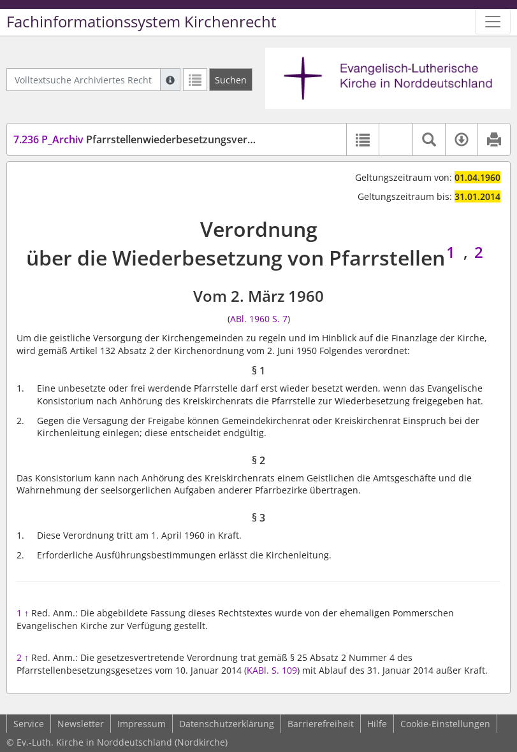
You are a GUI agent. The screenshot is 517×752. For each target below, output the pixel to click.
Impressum (141, 724)
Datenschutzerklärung (226, 724)
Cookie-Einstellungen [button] (445, 724)
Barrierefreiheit (321, 724)
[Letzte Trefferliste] (195, 79)
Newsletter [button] (80, 724)
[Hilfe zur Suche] (170, 79)
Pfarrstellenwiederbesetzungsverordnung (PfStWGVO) (181, 139)
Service (28, 724)
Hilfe (377, 724)
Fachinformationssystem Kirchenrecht (141, 21)
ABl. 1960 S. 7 (259, 319)
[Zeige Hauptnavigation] (493, 21)
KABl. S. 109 (272, 670)
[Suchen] (230, 79)
